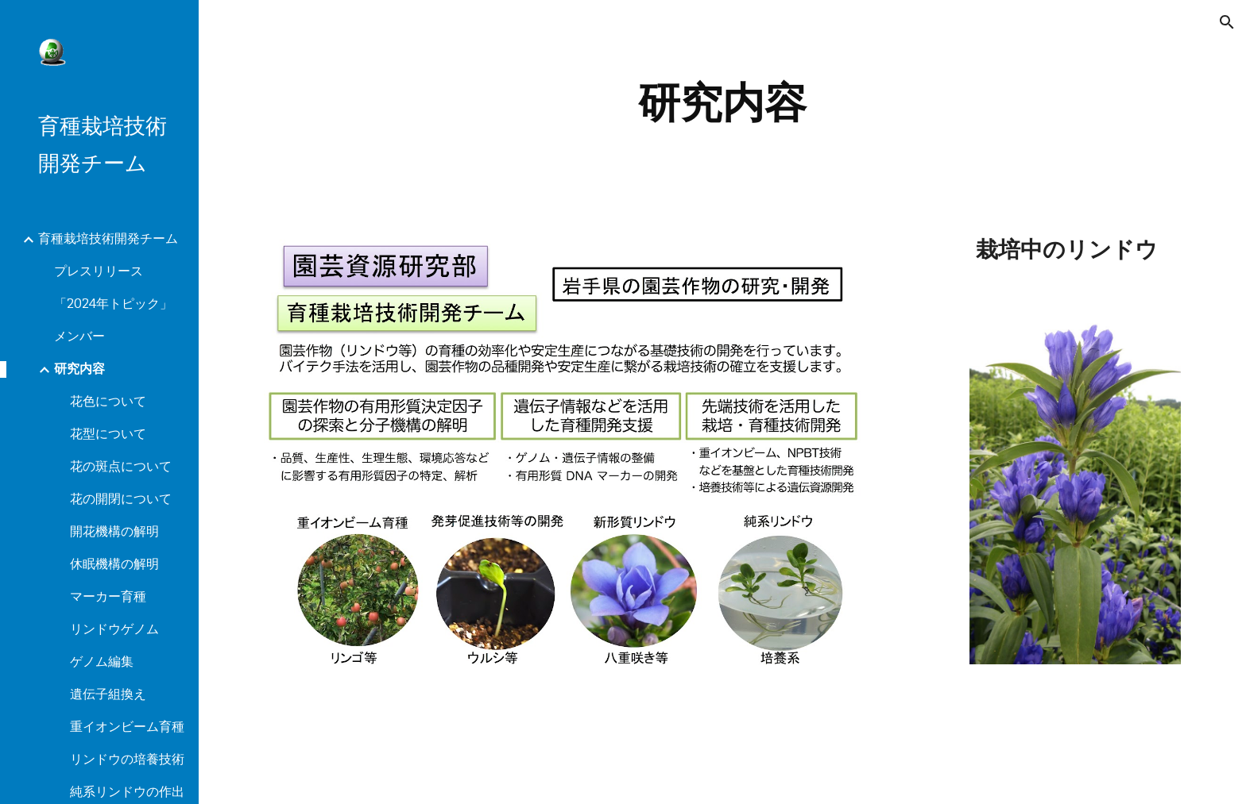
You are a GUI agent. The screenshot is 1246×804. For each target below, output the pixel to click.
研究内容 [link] (79, 368)
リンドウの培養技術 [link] (127, 759)
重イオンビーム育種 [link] (127, 726)
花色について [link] (108, 401)
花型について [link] (108, 433)
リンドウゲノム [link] (114, 629)
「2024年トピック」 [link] (113, 303)
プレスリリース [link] (98, 271)
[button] (1227, 22)
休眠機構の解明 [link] (114, 563)
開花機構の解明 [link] (114, 531)
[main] (722, 102)
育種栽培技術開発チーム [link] (108, 238)
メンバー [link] (79, 336)
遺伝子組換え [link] (108, 694)
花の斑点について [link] (121, 466)
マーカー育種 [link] (108, 596)
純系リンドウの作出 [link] (127, 791)
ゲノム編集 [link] (102, 661)
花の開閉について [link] (121, 498)
